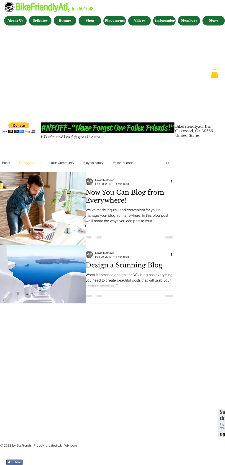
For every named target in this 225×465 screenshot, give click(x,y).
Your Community (62, 163)
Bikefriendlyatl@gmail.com (71, 137)
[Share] (14, 462)
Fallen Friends (123, 163)
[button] (214, 73)
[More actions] (173, 181)
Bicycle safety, (93, 163)
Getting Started (30, 163)
